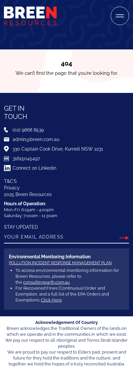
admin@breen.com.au (36, 139)
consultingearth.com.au (46, 282)
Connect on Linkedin (34, 168)
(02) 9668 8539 (28, 129)
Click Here (51, 300)
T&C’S (10, 181)
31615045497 (26, 158)
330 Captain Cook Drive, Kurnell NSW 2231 (58, 149)
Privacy (12, 187)
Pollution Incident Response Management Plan (60, 263)
